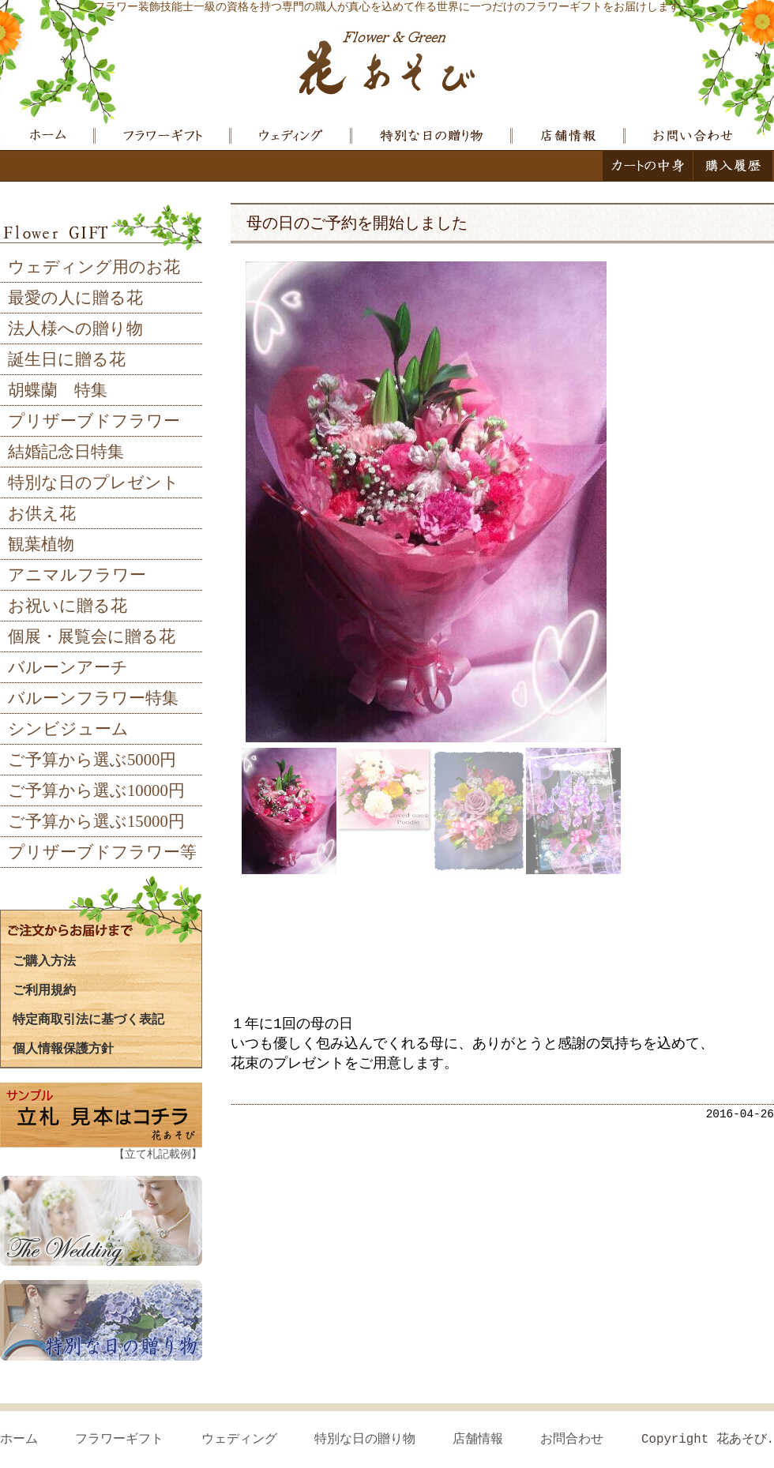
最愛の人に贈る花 (75, 297)
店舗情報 (478, 1439)
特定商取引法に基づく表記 (88, 1019)
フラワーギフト (119, 1439)
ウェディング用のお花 (94, 267)
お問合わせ (571, 1439)
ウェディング (239, 1439)
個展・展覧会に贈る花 (91, 636)
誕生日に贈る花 (67, 359)
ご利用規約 (44, 989)
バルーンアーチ (68, 667)
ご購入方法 (44, 960)
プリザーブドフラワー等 (102, 852)
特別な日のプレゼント (93, 482)
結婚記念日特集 (66, 451)
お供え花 (42, 513)
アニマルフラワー (77, 575)
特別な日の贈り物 (364, 1439)
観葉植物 (41, 544)
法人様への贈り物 (75, 328)
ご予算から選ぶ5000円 (92, 759)
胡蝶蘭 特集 (57, 390)
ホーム (19, 1439)
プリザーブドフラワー (94, 421)
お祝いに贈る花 (67, 605)
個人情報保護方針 (63, 1048)
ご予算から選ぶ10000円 (96, 790)
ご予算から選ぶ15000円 (96, 821)
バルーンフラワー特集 (93, 698)
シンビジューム (68, 729)
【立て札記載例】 (158, 1154)
